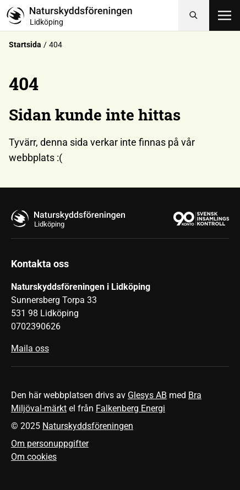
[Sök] (193, 15)
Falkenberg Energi (130, 408)
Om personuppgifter (50, 443)
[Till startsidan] (92, 15)
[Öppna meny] (224, 15)
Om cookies (34, 457)
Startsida (25, 44)
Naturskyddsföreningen (87, 426)
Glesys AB (147, 395)
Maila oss (30, 348)
